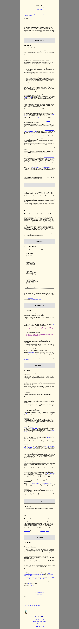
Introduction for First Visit (35, 619)
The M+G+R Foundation (39, 0)
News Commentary (43, 294)
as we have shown (31, 352)
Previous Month (37, 7)
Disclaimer (41, 9)
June (39, 14)
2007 (32, 605)
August (43, 14)
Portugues (44, 621)
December (30, 15)
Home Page (34, 621)
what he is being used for (45, 531)
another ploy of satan (28, 97)
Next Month (42, 7)
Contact (43, 624)
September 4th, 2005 (39, 365)
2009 (36, 605)
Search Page (36, 623)
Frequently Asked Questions (43, 619)
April (34, 14)
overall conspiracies (36, 117)
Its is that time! (31, 585)
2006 (30, 605)
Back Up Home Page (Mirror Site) (39, 626)
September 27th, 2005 (39, 40)
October (50, 14)
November (26, 15)
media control (40, 118)
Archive (38, 9)
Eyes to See (48, 121)
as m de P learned (26, 359)
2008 (34, 605)
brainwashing (46, 118)
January (26, 14)
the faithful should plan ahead (49, 157)
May (36, 14)
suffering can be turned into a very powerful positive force (41, 167)
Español (41, 621)
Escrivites (25, 427)
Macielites (31, 427)
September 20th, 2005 (39, 241)
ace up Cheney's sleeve (49, 108)
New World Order (35, 112)
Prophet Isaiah (30, 298)
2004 (26, 605)
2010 (39, 605)
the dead (29, 583)
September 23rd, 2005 (39, 184)
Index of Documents (42, 623)
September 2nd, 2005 (39, 501)
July (40, 14)
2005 (28, 605)
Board (54, 324)
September (46, 14)
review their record (28, 295)
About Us (40, 624)
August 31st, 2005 (39, 537)
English (38, 621)
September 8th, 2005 (39, 305)
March (32, 14)
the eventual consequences (36, 299)
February (29, 14)
